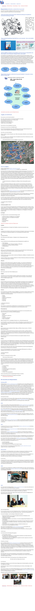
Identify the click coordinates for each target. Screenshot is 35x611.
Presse (19, 5)
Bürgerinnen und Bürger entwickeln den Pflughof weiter (9, 223)
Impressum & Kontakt (24, 5)
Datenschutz (30, 585)
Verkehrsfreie (4, 5)
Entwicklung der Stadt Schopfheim (8, 376)
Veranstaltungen (15, 5)
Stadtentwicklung (9, 5)
